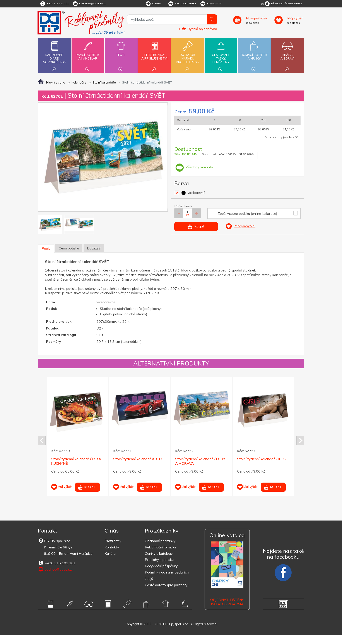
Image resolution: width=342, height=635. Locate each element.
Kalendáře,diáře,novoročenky (54, 55)
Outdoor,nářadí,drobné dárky (187, 55)
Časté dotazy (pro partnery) (167, 585)
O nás (153, 4)
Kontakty (211, 4)
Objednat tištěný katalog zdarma (227, 601)
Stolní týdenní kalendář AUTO (137, 459)
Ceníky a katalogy (159, 553)
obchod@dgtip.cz (89, 4)
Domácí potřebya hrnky (254, 54)
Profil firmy (113, 541)
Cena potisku (69, 248)
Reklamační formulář (160, 547)
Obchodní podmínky (160, 541)
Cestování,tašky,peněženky (221, 55)
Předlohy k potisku (159, 559)
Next (300, 440)
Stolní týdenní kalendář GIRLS (261, 459)
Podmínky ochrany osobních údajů (167, 575)
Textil (121, 52)
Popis (46, 248)
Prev (42, 440)
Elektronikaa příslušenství (154, 54)
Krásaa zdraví (287, 54)
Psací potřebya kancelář (88, 54)
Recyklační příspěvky (161, 566)
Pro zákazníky (182, 4)
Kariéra (110, 553)
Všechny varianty (193, 167)
